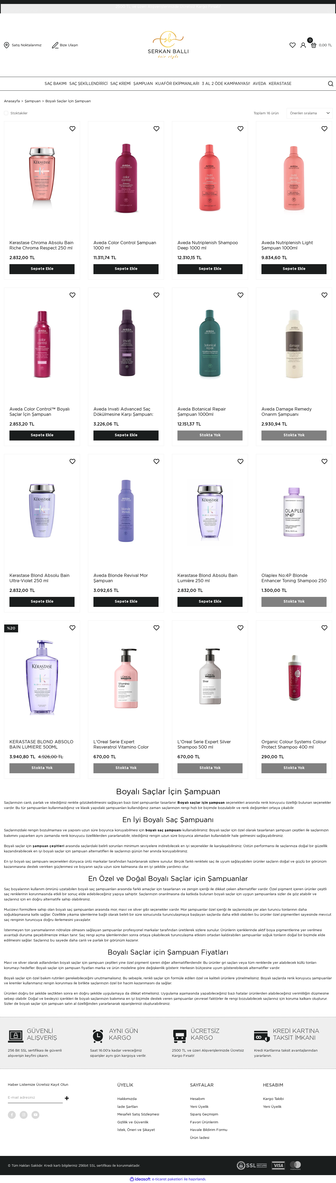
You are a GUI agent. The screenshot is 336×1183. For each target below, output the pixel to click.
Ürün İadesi (199, 1138)
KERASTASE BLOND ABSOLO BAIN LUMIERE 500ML (41, 744)
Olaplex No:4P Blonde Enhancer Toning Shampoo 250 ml (294, 580)
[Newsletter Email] (35, 1098)
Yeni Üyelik (199, 1107)
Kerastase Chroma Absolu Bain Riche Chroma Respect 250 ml (41, 245)
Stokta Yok (210, 435)
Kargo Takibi (273, 1099)
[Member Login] (303, 45)
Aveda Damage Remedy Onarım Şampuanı (286, 412)
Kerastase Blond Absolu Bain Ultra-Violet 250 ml (39, 578)
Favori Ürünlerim (204, 1122)
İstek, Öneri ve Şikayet (136, 1130)
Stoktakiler (19, 113)
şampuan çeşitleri (48, 846)
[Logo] (168, 45)
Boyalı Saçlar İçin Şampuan (68, 101)
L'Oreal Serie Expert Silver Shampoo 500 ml (204, 744)
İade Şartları (127, 1107)
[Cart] (320, 45)
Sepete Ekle (42, 269)
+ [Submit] (66, 1099)
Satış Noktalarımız (26, 45)
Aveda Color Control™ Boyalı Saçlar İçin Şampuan (39, 412)
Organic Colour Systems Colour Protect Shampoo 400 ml (293, 744)
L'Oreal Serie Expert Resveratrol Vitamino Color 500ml (121, 747)
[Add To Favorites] (72, 129)
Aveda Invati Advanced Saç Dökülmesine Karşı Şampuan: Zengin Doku (123, 414)
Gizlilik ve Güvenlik (132, 1122)
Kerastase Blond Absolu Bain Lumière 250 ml (207, 578)
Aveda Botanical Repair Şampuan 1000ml (201, 412)
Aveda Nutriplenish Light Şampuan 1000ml (287, 245)
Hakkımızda (127, 1099)
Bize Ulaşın (69, 45)
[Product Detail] (11, 628)
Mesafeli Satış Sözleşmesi (138, 1114)
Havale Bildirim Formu (208, 1130)
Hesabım (197, 1099)
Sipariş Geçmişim (204, 1114)
